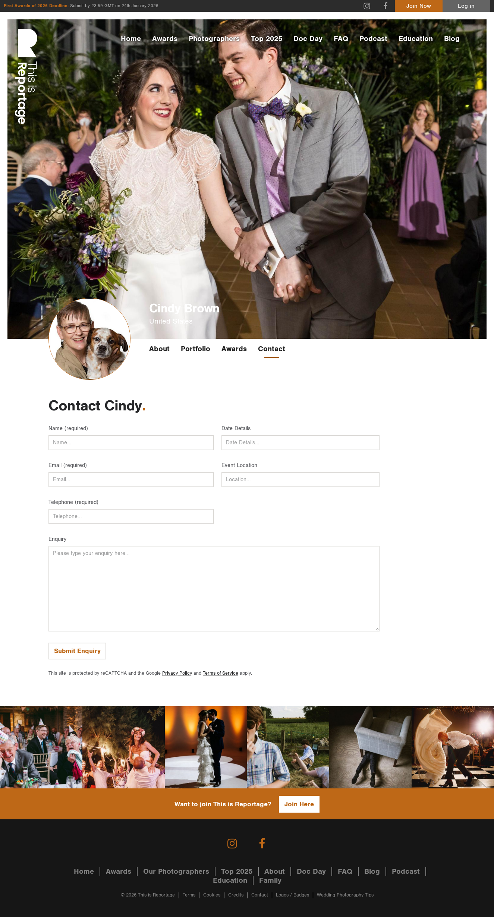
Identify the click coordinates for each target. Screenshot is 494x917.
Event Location (239, 465)
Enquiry (57, 539)
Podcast (373, 38)
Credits (235, 895)
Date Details (236, 428)
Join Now (418, 6)
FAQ (341, 38)
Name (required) (68, 428)
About (159, 348)
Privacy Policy (177, 673)
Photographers (214, 38)
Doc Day (307, 38)
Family (270, 880)
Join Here (299, 804)
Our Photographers (176, 871)
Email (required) (67, 465)
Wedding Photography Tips (345, 895)
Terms (189, 895)
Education (416, 38)
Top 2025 (266, 38)
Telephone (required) (73, 502)
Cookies (211, 895)
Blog (452, 38)
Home (131, 38)
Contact (271, 348)
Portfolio (195, 348)
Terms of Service (220, 673)
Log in (466, 6)
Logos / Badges (292, 895)
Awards (164, 38)
